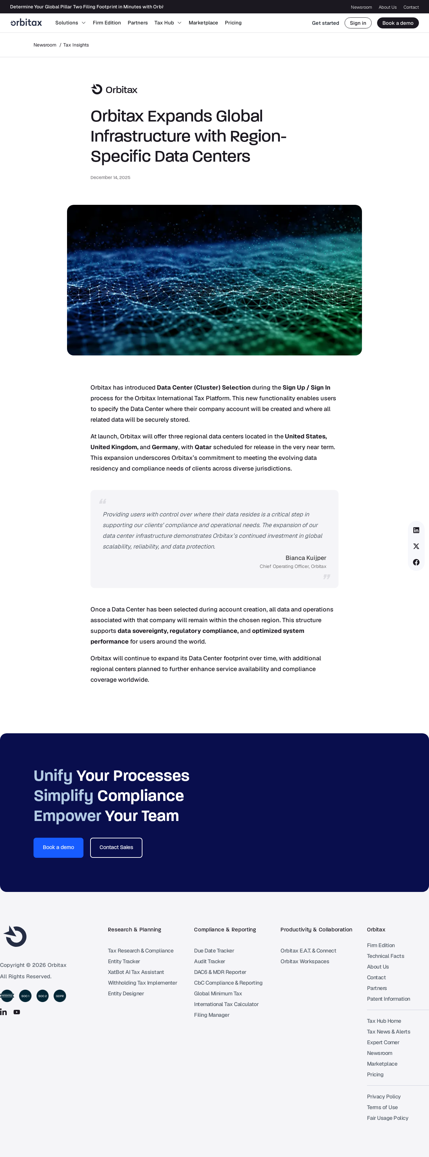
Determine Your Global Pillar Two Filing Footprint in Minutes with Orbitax (90, 7)
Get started (325, 23)
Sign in (358, 23)
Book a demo (398, 23)
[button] (416, 530)
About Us (388, 7)
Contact (411, 7)
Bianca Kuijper (306, 558)
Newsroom (361, 7)
